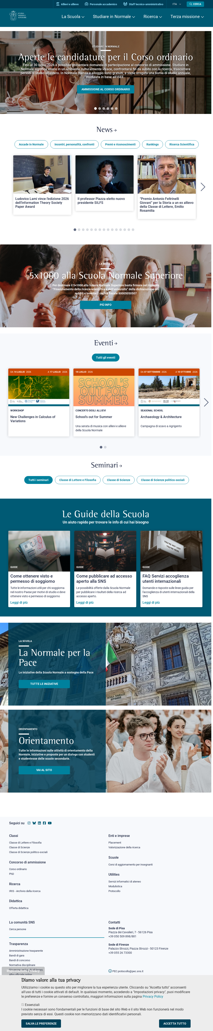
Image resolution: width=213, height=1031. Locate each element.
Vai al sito (44, 777)
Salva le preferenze (41, 1023)
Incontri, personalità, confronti (74, 146)
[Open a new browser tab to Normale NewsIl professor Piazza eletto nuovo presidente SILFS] (104, 185)
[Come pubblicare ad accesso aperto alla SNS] (105, 576)
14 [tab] (129, 232)
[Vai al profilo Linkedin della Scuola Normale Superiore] (39, 821)
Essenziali (32, 1005)
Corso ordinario (19, 868)
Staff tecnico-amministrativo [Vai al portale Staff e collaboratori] (150, 4)
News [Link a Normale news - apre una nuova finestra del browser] (106, 131)
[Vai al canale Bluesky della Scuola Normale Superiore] (34, 821)
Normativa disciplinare (23, 966)
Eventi (105, 347)
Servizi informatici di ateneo (126, 880)
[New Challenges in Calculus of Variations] (38, 403)
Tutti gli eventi (105, 362)
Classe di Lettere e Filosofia (77, 487)
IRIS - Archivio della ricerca (26, 890)
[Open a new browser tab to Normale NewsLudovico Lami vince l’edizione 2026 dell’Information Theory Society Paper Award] (42, 187)
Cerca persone (18, 929)
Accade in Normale (31, 146)
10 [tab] (112, 232)
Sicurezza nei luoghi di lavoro (27, 971)
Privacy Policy (153, 996)
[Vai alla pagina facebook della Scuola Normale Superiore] (44, 821)
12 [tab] (120, 232)
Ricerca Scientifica (181, 146)
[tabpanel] (105, 72)
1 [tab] (95, 109)
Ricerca (151, 16)
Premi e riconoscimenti (120, 146)
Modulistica (115, 885)
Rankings (152, 146)
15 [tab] (133, 232)
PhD (12, 873)
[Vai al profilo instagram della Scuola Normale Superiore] (29, 821)
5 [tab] (112, 109)
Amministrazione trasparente (28, 951)
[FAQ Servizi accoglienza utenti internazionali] (171, 576)
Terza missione (185, 16)
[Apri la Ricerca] (195, 4)
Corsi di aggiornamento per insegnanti (132, 862)
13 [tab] (125, 232)
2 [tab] (99, 109)
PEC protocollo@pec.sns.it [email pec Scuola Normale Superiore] (127, 971)
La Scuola (71, 16)
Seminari (106, 471)
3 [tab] (104, 109)
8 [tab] (104, 232)
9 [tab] (108, 232)
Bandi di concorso (20, 961)
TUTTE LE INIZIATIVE (44, 691)
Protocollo (115, 890)
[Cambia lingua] (181, 4)
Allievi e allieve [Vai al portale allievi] (74, 4)
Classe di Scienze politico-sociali (163, 487)
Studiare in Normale (112, 16)
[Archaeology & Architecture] (169, 405)
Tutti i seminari (38, 487)
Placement (115, 840)
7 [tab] (100, 232)
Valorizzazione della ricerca (125, 845)
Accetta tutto (174, 1023)
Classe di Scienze (118, 487)
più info (106, 307)
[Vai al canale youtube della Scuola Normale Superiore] (50, 821)
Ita (177, 4)
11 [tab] (116, 232)
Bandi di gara (17, 956)
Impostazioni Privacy (23, 971)
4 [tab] (108, 109)
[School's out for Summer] (103, 407)
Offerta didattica (19, 907)
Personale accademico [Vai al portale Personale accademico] (107, 4)
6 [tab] (116, 109)
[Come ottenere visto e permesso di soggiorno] (39, 576)
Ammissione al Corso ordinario (106, 89)
